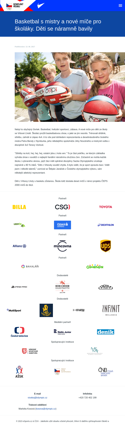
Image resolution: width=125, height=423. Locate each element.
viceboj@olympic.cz (37, 397)
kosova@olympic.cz (46, 409)
